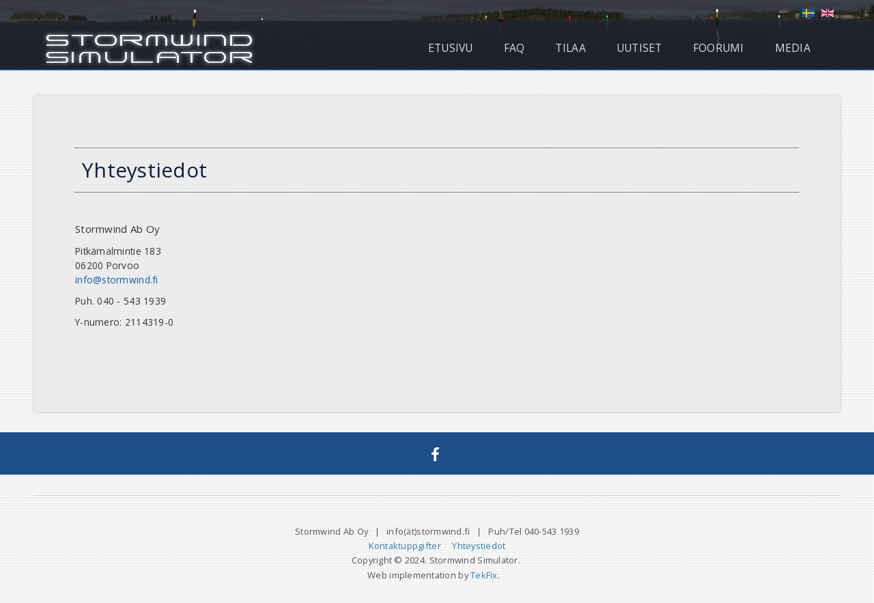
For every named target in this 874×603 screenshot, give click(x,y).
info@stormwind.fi (116, 279)
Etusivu (450, 47)
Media (792, 47)
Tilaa (570, 47)
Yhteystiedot (478, 545)
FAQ (514, 47)
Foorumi (718, 47)
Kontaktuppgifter (405, 545)
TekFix (484, 575)
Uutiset (639, 47)
